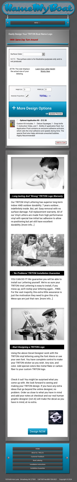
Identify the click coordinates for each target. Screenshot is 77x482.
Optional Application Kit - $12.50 (33, 120)
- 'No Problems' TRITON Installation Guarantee (36, 273)
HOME (38, 449)
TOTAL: (43, 95)
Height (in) (19, 89)
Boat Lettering (37, 460)
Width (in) (40, 89)
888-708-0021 (52, 479)
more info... (28, 224)
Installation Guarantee (37, 468)
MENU (37, 23)
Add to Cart (61, 142)
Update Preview (55, 114)
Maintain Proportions (17, 96)
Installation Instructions (37, 464)
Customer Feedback (37, 457)
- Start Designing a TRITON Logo (27, 347)
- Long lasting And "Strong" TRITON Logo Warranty (37, 196)
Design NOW (37, 431)
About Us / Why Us (37, 453)
